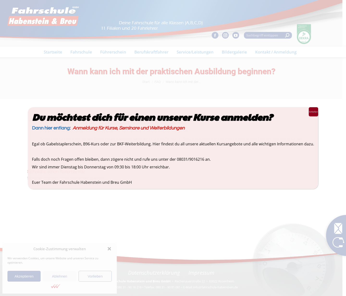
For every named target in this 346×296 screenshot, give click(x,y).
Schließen (313, 111)
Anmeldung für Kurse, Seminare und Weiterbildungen (129, 128)
